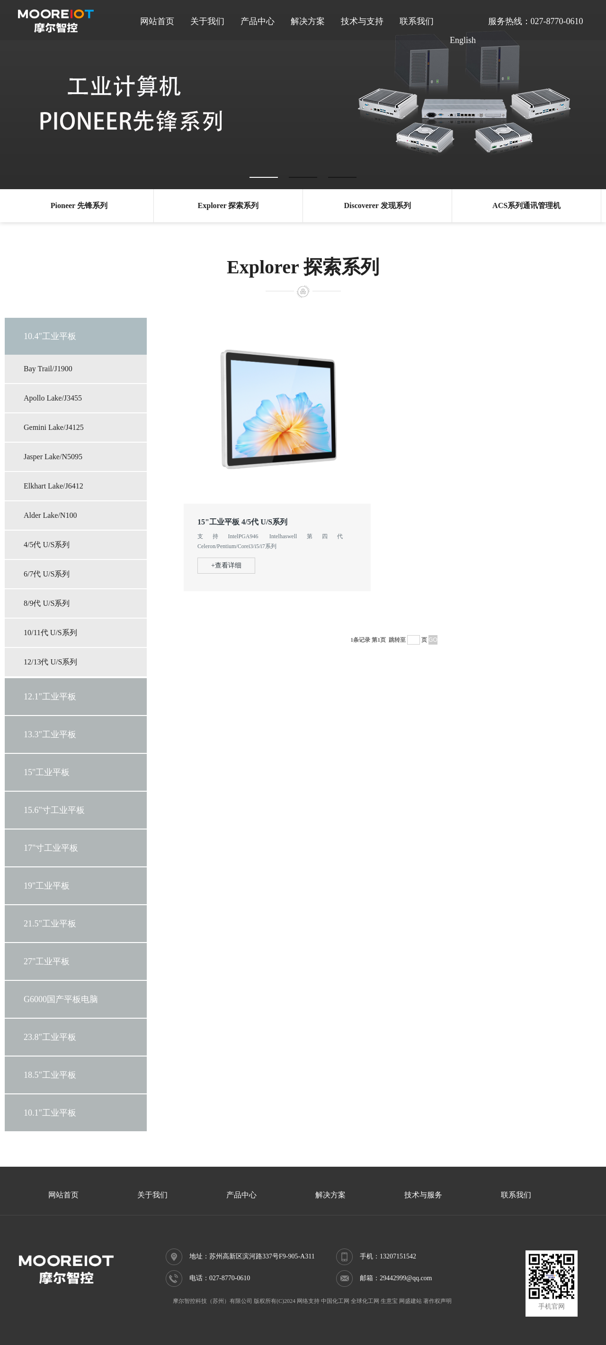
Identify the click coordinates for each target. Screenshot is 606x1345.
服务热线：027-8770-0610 (535, 21)
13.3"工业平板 (50, 734)
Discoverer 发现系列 (377, 205)
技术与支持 (362, 21)
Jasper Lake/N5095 (53, 457)
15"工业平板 (47, 772)
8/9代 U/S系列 (47, 603)
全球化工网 (365, 1301)
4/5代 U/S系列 (47, 545)
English (463, 40)
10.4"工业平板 (50, 336)
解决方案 (308, 21)
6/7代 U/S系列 (47, 574)
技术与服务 (423, 1195)
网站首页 (157, 21)
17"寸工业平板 (51, 848)
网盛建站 (410, 1301)
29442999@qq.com (406, 1278)
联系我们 (417, 21)
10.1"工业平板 (50, 1113)
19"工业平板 (47, 886)
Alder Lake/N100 (50, 515)
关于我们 (207, 21)
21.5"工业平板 (50, 923)
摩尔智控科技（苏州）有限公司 (212, 1301)
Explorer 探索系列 (228, 205)
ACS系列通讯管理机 (526, 205)
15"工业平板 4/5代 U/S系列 (242, 522)
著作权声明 (437, 1301)
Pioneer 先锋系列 (79, 205)
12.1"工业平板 (50, 696)
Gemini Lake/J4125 (54, 427)
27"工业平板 (47, 961)
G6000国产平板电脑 (61, 999)
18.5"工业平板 (50, 1075)
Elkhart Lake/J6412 (53, 486)
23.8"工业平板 (50, 1037)
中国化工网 (335, 1301)
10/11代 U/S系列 (50, 633)
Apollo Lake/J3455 (53, 398)
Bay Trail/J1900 (48, 369)
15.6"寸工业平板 (54, 810)
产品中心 (258, 21)
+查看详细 (226, 565)
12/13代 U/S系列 (50, 662)
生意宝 (389, 1301)
